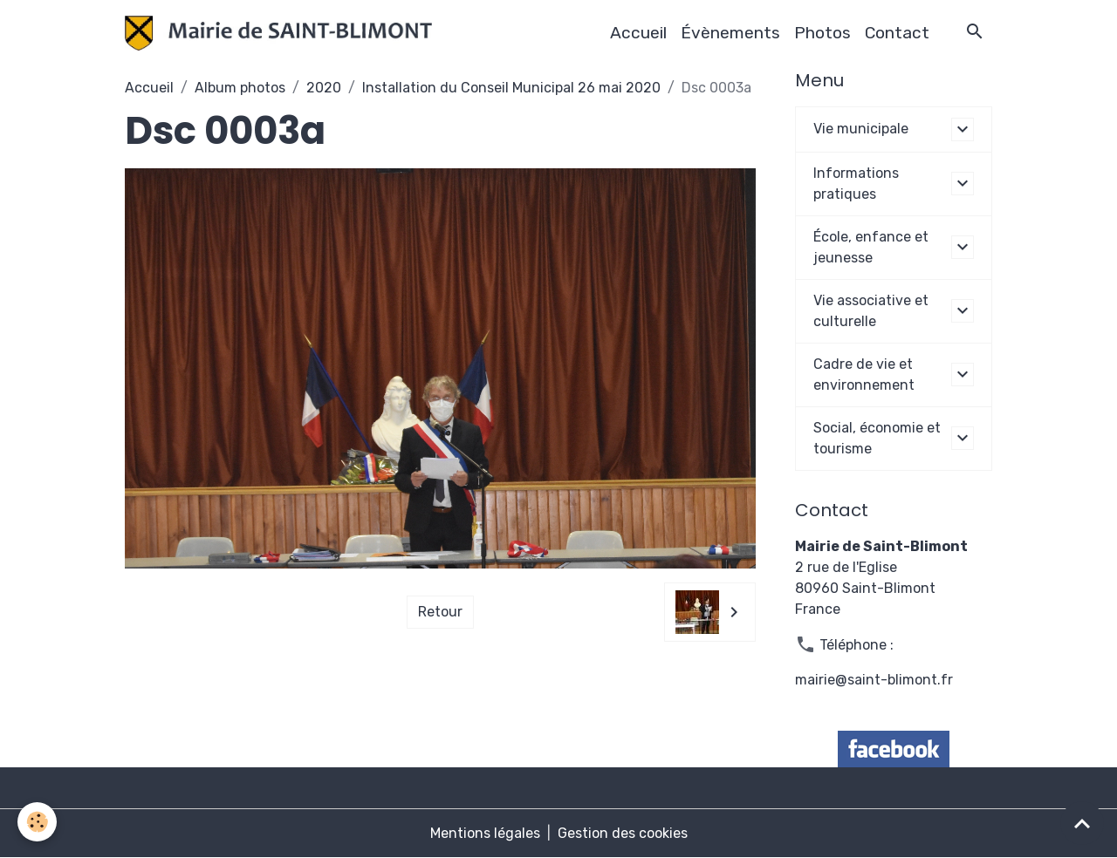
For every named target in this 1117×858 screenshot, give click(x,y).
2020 (323, 87)
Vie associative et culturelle (871, 311)
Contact (897, 33)
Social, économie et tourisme (877, 438)
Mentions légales (485, 833)
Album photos (240, 87)
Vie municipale (860, 128)
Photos (822, 33)
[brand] (282, 33)
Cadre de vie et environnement (864, 374)
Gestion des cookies (623, 833)
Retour (440, 611)
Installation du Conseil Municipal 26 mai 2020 (511, 87)
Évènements (730, 33)
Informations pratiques (856, 183)
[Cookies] (37, 821)
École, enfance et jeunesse (871, 247)
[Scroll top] (1082, 823)
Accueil (638, 33)
